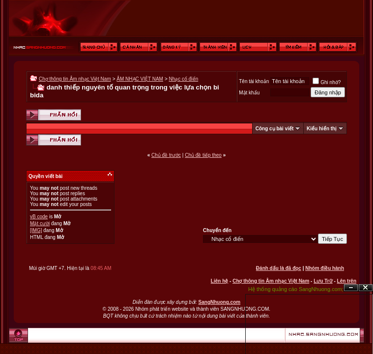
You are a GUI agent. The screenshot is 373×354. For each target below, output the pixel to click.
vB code (39, 216)
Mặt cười (40, 223)
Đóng (365, 288)
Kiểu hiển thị (322, 128)
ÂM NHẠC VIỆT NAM (139, 79)
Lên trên (346, 281)
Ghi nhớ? (327, 82)
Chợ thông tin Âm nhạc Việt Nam (75, 79)
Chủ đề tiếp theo (203, 155)
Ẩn (351, 288)
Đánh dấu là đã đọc (278, 268)
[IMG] (36, 230)
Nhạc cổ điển (184, 79)
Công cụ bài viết (275, 128)
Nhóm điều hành (324, 268)
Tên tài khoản (254, 81)
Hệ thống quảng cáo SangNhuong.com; (296, 289)
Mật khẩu (249, 92)
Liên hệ (219, 281)
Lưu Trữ (323, 281)
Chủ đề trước (166, 155)
